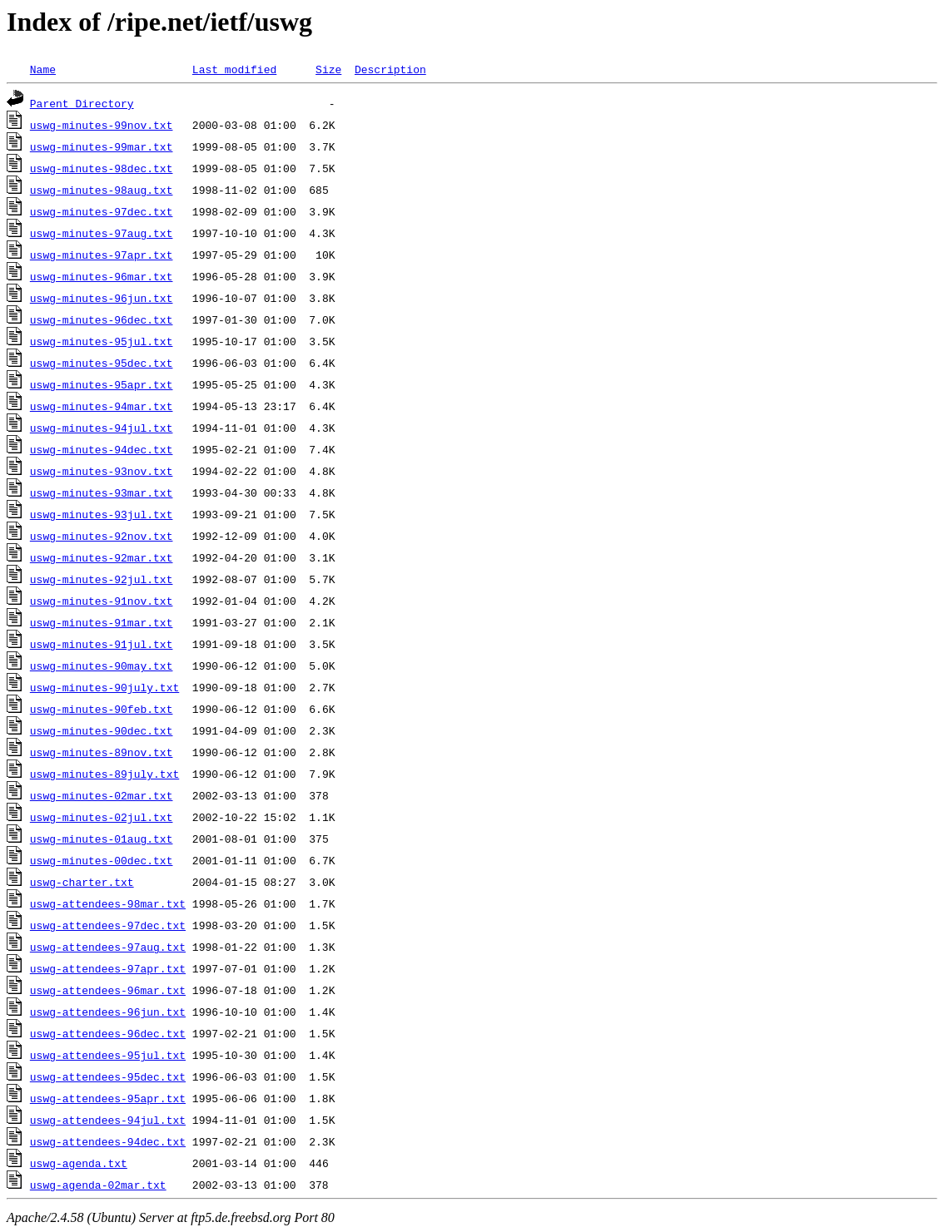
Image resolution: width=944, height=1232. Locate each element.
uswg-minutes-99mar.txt (101, 146)
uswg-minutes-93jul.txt (101, 514)
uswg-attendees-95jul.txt (108, 1054)
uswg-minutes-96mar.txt (101, 276)
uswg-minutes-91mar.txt (101, 622)
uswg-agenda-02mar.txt (98, 1184)
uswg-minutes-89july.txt (104, 773)
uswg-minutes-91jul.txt (101, 643)
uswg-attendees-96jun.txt (108, 1011)
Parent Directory (82, 103)
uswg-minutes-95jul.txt (101, 341)
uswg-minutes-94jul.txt (101, 427)
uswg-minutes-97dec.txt (101, 211)
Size (328, 69)
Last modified (234, 69)
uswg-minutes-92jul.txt (101, 578)
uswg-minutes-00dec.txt (101, 860)
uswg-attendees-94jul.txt (108, 1119)
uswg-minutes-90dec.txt (101, 730)
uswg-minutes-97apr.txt (101, 254)
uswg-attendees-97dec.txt (108, 925)
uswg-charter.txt (82, 881)
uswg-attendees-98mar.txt (108, 903)
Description (390, 69)
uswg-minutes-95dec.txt (101, 362)
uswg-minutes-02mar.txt (101, 795)
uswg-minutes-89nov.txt (101, 752)
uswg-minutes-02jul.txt (101, 816)
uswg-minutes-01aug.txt (101, 838)
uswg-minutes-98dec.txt (101, 168)
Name (43, 69)
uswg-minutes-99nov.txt (101, 124)
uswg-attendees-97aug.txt (108, 946)
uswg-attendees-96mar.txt (108, 989)
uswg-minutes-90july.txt (104, 687)
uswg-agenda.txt (78, 1162)
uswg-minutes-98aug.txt (101, 189)
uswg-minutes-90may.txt (101, 665)
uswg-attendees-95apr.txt (108, 1098)
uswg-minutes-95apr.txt (101, 384)
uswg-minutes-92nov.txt (101, 535)
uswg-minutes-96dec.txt (101, 319)
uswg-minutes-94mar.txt (101, 405)
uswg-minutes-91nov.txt (101, 600)
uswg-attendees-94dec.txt (108, 1141)
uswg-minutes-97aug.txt (101, 232)
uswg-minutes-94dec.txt (101, 449)
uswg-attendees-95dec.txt (108, 1076)
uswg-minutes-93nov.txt (101, 470)
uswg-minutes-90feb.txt (101, 708)
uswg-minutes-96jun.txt (101, 297)
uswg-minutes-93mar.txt (101, 492)
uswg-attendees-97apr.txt (108, 968)
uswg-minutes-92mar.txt (101, 557)
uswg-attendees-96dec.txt (108, 1033)
